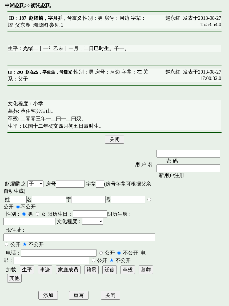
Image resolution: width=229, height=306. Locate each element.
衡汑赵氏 (41, 5)
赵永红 (172, 18)
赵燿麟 (12, 184)
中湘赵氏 (15, 5)
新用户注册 (171, 175)
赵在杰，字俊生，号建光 (48, 72)
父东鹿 (22, 25)
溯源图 (40, 25)
